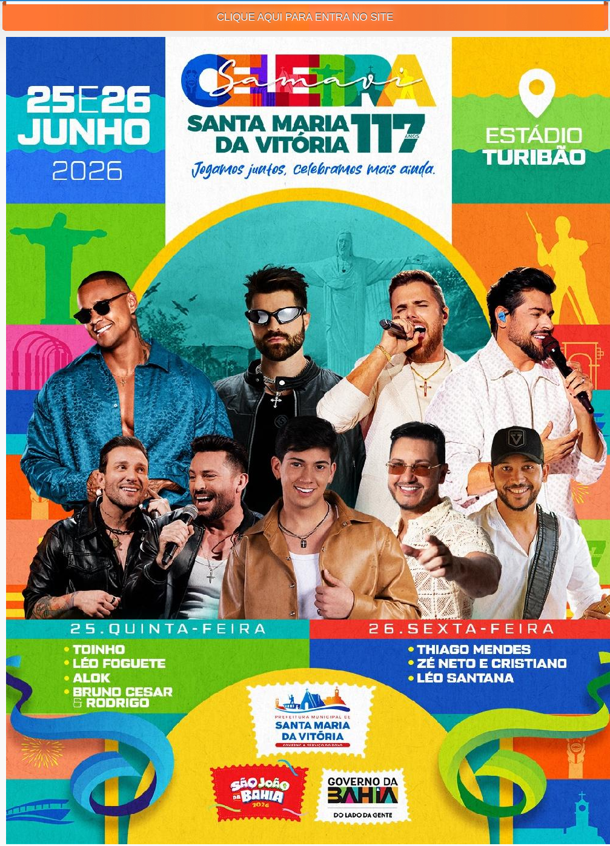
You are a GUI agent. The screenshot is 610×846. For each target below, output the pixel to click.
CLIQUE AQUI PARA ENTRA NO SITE (305, 17)
